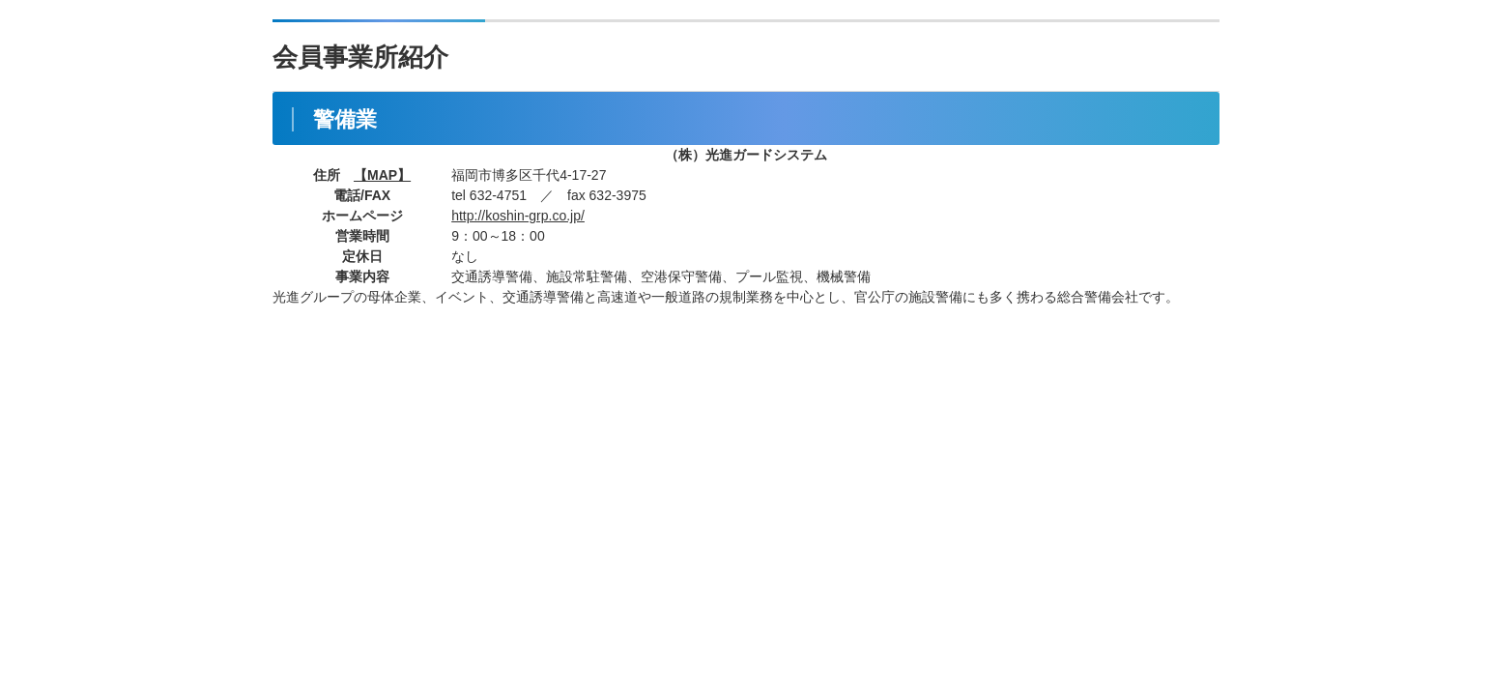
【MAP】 (382, 175)
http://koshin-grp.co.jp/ (518, 215)
